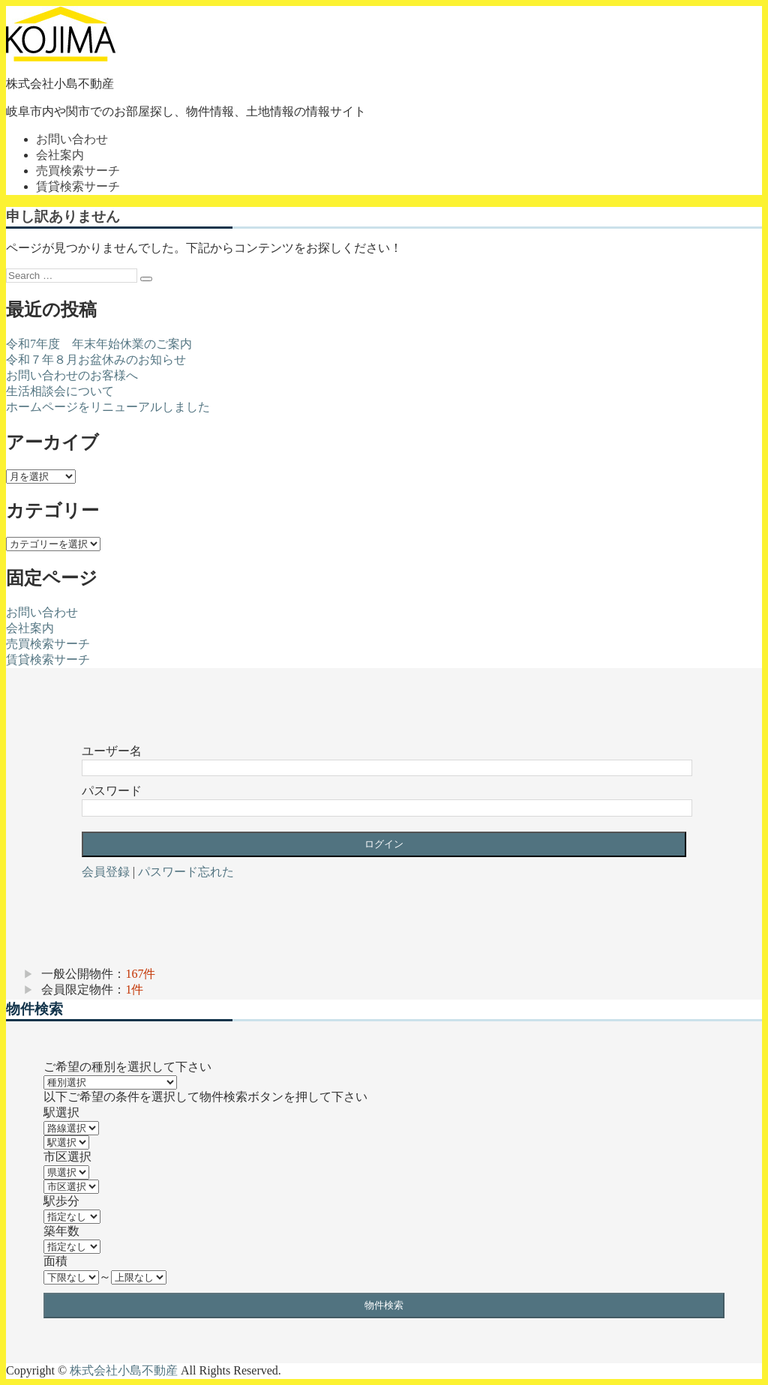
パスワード (112, 790)
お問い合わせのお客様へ (72, 375)
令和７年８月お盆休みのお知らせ (96, 359)
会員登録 (106, 871)
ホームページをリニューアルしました (108, 406)
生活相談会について (60, 391)
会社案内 (60, 154)
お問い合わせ (72, 139)
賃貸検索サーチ (78, 186)
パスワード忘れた (186, 871)
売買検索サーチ (78, 170)
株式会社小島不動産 (60, 83)
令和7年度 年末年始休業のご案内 (99, 343)
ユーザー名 (112, 751)
